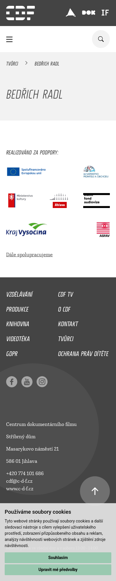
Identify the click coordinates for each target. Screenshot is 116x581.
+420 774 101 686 (25, 473)
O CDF (64, 308)
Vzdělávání (19, 293)
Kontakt (68, 322)
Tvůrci (12, 62)
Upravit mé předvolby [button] (57, 569)
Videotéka (18, 337)
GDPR (12, 352)
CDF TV (65, 293)
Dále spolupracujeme (29, 254)
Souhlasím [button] (58, 557)
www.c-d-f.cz (19, 488)
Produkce (17, 308)
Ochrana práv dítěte (83, 352)
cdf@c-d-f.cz (19, 481)
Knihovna (17, 322)
